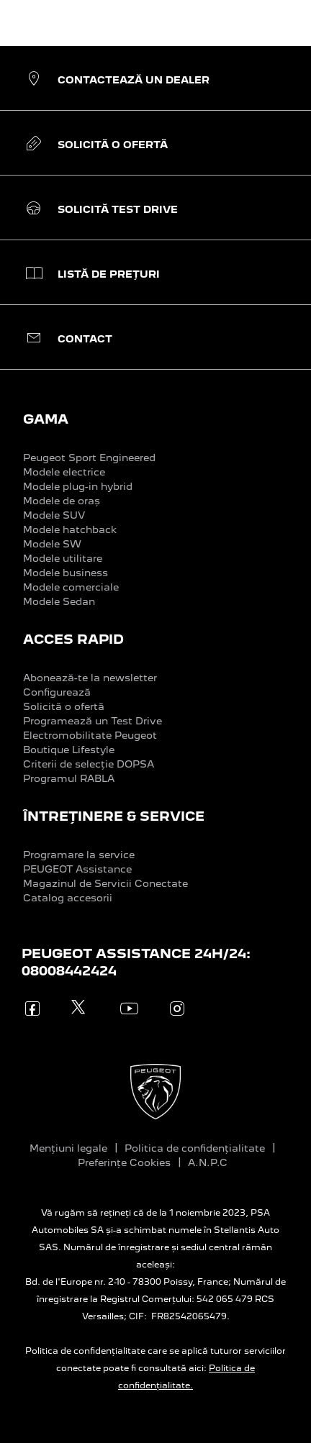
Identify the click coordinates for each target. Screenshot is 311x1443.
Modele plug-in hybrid (77, 486)
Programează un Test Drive (92, 721)
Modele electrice (64, 472)
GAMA (45, 419)
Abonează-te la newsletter (90, 677)
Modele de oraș (61, 500)
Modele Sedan (59, 601)
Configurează (57, 692)
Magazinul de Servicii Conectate (105, 883)
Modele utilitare (62, 558)
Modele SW (52, 544)
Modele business (65, 572)
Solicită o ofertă (63, 706)
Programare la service (79, 854)
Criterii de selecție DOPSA (88, 764)
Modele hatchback (70, 529)
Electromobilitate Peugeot (90, 735)
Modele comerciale (71, 587)
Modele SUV (54, 515)
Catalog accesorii (67, 897)
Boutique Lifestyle (68, 749)
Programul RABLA (68, 778)
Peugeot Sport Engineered (89, 457)
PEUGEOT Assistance (77, 869)
